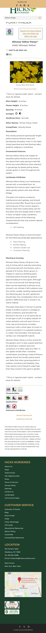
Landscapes (9, 495)
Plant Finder (10, 516)
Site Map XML (27, 415)
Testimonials (10, 473)
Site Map (19, 415)
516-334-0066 (13, 555)
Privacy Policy (10, 485)
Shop (7, 470)
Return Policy (10, 531)
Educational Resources (14, 528)
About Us (8, 466)
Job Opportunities (12, 476)
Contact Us (9, 492)
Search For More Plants (30, 31)
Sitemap (8, 488)
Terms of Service (11, 482)
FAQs (7, 519)
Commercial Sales (12, 498)
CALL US (23, 2)
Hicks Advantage (12, 522)
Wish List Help (30, 36)
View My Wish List (31, 34)
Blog (6, 512)
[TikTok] (28, 6)
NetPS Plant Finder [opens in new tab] (23, 419)
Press (7, 479)
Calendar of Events (12, 509)
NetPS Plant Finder (30, 89)
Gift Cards (9, 525)
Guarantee (9, 534)
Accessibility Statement (14, 538)
